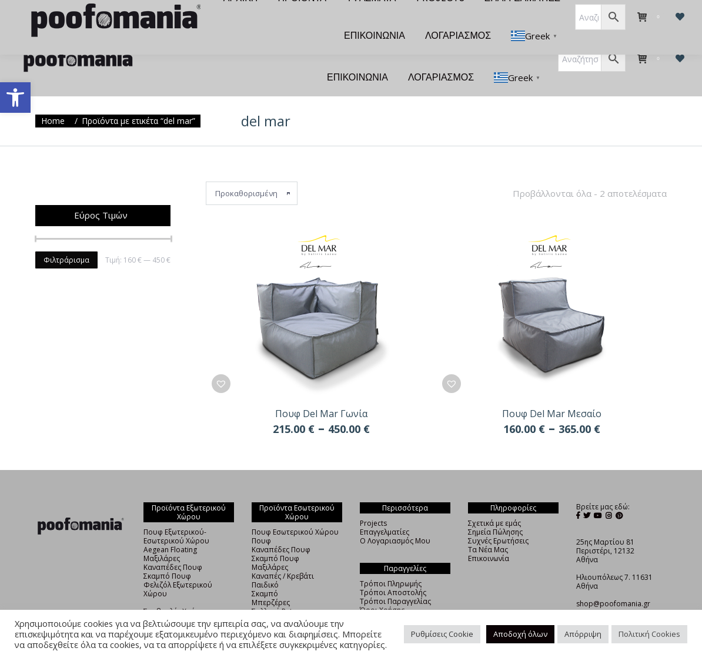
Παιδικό (265, 564)
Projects (373, 502)
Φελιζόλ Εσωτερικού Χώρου (287, 603)
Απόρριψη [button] (582, 634)
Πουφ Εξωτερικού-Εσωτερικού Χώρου (176, 515)
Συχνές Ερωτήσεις (498, 520)
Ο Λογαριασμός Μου (395, 520)
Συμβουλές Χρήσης (175, 590)
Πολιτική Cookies (649, 634)
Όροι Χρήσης (382, 589)
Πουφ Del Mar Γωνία (321, 392)
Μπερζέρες (271, 581)
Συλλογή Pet (272, 590)
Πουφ (261, 520)
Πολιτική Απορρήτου (396, 598)
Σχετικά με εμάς (494, 502)
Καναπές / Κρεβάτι (283, 555)
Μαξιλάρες (161, 537)
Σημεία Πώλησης (495, 511)
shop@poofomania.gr (613, 583)
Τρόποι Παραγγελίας (395, 580)
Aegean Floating (170, 528)
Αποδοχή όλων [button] (520, 634)
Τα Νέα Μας (488, 528)
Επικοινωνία (488, 537)
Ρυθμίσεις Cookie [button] (442, 634)
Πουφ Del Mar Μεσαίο (551, 392)
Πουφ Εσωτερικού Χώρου (295, 511)
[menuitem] (223, 19)
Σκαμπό (265, 573)
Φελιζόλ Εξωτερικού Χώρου (177, 568)
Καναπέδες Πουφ (172, 546)
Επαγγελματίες (384, 511)
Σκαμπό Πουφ (167, 555)
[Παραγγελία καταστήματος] (251, 172)
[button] (15, 97)
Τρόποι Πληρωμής (391, 563)
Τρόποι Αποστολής (393, 571)
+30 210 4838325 (604, 591)
